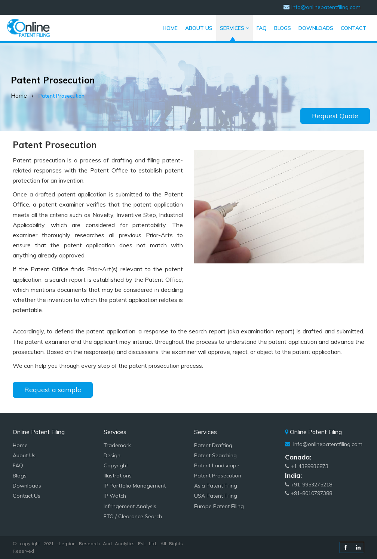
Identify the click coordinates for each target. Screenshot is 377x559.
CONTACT (353, 25)
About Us (24, 455)
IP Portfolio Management (135, 485)
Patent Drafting (213, 445)
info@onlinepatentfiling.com (327, 444)
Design (112, 455)
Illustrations (118, 475)
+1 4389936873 (306, 466)
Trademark (117, 445)
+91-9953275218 (308, 484)
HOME (172, 25)
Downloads (27, 485)
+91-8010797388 (308, 493)
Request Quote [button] (335, 116)
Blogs (20, 475)
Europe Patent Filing (219, 506)
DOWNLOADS (315, 28)
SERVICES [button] (234, 28)
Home (19, 95)
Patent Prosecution (217, 475)
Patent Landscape (216, 465)
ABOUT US (200, 25)
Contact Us (26, 495)
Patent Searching (215, 455)
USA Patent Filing (215, 495)
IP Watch (115, 495)
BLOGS (282, 28)
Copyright (116, 465)
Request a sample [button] (52, 389)
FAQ (262, 25)
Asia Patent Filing (215, 485)
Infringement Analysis (130, 506)
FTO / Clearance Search (133, 516)
